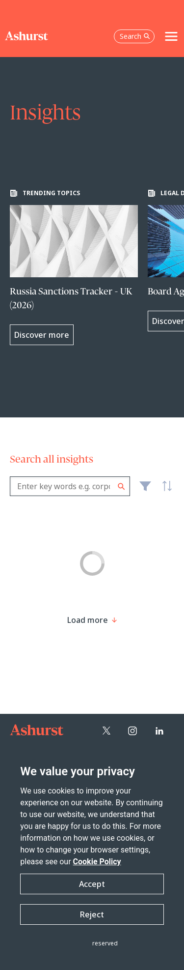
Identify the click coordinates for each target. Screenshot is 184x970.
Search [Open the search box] (135, 36)
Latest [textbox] (164, 492)
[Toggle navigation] (171, 36)
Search (121, 486)
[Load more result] (87, 620)
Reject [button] (92, 914)
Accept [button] (92, 884)
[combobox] (70, 486)
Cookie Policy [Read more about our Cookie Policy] (97, 861)
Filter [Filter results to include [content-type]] (145, 490)
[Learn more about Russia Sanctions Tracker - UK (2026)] (74, 267)
